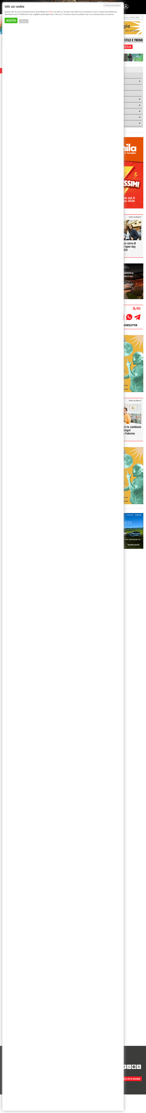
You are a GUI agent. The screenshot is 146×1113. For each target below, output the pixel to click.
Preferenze (23, 21)
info (50, 11)
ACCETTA (11, 20)
